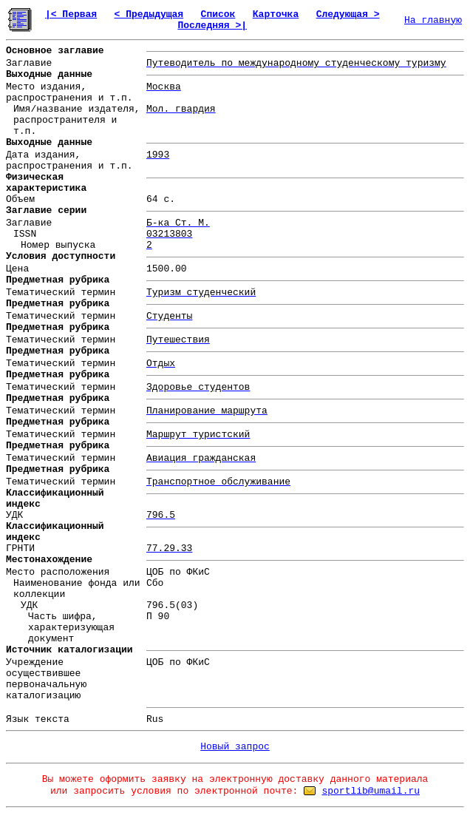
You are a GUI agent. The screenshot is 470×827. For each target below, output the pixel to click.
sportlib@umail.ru (370, 791)
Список (218, 14)
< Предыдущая (149, 14)
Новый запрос (235, 746)
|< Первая (71, 14)
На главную (433, 20)
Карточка (276, 14)
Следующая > (348, 14)
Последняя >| (212, 25)
